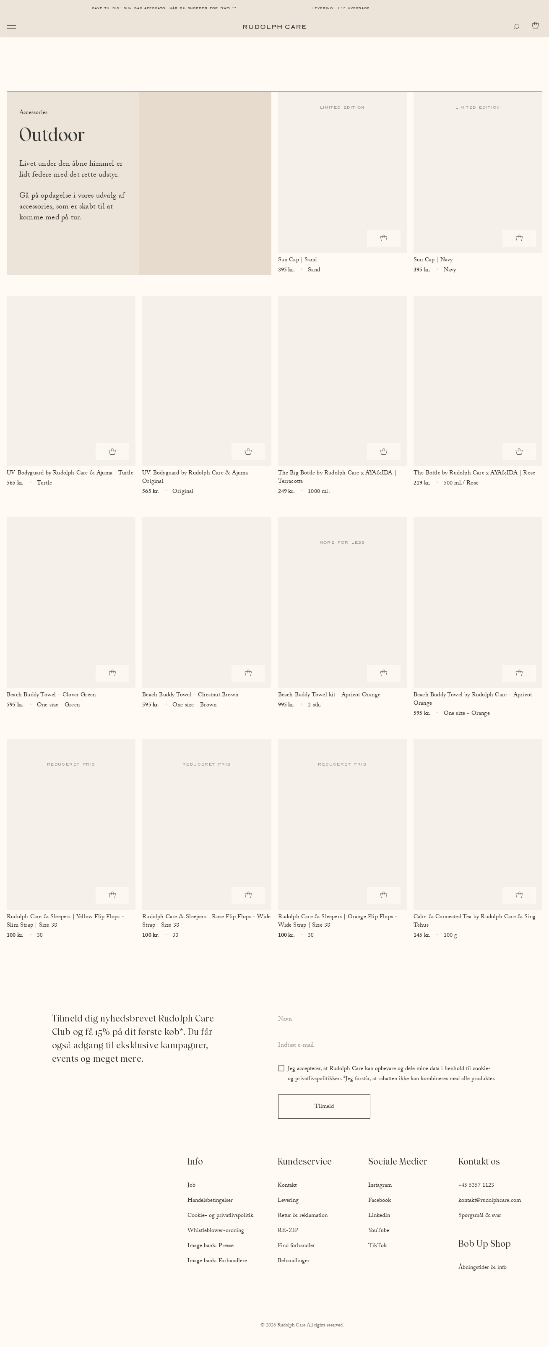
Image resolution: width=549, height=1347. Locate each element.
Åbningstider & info (482, 1268)
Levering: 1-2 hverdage (341, 7)
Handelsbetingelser (210, 1201)
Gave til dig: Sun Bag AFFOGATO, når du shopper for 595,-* (164, 7)
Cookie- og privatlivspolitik (220, 1216)
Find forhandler (296, 1246)
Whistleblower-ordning (215, 1231)
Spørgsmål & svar (479, 1216)
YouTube (378, 1231)
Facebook (379, 1201)
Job (191, 1186)
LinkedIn (379, 1216)
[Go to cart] (537, 25)
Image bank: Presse (210, 1246)
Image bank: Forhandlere (217, 1261)
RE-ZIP (288, 1231)
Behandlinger (294, 1261)
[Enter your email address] (387, 1046)
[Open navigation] (11, 27)
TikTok (377, 1246)
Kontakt (287, 1186)
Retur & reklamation (303, 1216)
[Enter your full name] (387, 1020)
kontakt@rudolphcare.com (489, 1201)
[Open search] (518, 27)
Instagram (380, 1186)
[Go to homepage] (274, 27)
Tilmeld (324, 1107)
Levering (288, 1201)
